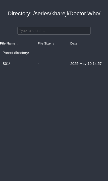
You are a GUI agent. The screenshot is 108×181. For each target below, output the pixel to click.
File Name (7, 43)
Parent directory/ (16, 53)
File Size (44, 43)
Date (73, 43)
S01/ (6, 64)
